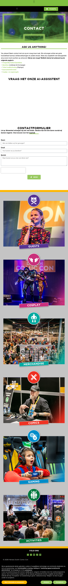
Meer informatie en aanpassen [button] (14, 582)
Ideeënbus (5, 65)
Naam (3, 140)
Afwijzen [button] (46, 582)
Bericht (3, 155)
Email (3, 148)
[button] (34, 1)
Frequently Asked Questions (12, 63)
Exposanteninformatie (9, 70)
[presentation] (13, 170)
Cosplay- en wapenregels (10, 72)
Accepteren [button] (59, 582)
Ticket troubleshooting (9, 67)
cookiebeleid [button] (28, 570)
